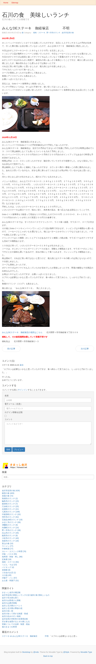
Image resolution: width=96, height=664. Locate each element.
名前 (7, 395)
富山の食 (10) (7, 543)
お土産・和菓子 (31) (10, 580)
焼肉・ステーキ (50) (10, 562)
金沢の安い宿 (7, 611)
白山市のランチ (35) (10, 533)
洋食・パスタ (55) (9, 554)
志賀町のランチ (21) (10, 509)
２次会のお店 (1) (9, 573)
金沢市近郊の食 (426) (11, 490)
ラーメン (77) (7, 546)
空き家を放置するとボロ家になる (16, 621)
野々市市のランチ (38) (11, 530)
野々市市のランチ (53, 33)
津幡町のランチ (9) (10, 525)
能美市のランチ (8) (10, 535)
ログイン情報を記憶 (13, 412)
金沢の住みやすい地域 (11, 616)
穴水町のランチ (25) (10, 506)
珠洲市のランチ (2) (10, 498)
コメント (9, 419)
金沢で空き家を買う (10, 598)
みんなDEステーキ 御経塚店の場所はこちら (22, 332)
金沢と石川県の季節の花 (12, 608)
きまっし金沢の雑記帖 (11, 592)
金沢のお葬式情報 (9, 603)
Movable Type (86, 652)
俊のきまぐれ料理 (9, 627)
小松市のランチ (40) (10, 538)
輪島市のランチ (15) (10, 501)
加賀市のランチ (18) (10, 541)
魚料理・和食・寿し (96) (12, 557)
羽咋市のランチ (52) (10, 517)
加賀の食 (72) (7, 496)
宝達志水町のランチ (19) (12, 520)
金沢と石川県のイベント (12, 606)
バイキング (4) (8, 567)
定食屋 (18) (6, 559)
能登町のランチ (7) (10, 504)
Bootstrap (26, 652)
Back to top (48, 656)
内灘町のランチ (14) (10, 528)
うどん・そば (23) (9, 565)
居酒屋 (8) (6, 570)
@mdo (36, 652)
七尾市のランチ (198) (11, 512)
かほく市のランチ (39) (11, 522)
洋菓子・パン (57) (9, 578)
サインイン (23, 390)
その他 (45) (6, 575)
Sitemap (14, 3)
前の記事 (11, 348)
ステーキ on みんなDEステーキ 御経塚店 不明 (25, 636)
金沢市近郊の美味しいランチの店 (16, 595)
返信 (21, 365)
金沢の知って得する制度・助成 (15, 614)
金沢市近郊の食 (68, 33)
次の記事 (85, 348)
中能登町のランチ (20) (11, 514)
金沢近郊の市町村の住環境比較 (15, 619)
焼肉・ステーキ (39, 33)
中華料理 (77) (7, 549)
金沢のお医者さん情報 (11, 600)
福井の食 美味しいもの (39, 595)
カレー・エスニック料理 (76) (14, 551)
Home (5, 3)
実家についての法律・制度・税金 (16, 624)
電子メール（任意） (13, 404)
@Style (66, 652)
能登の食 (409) (8, 493)
